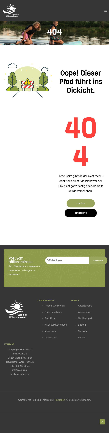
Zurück (80, 203)
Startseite (81, 213)
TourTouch (59, 400)
